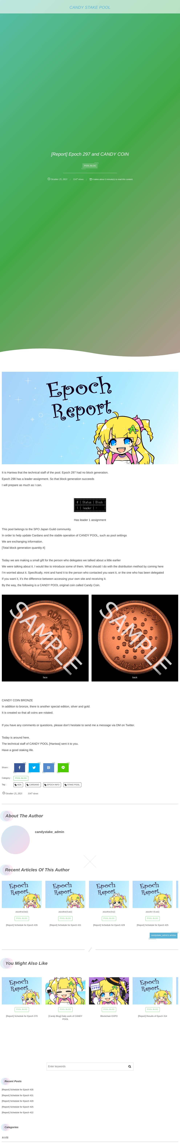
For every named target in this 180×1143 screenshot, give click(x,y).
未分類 (5, 1137)
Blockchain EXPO (109, 1018)
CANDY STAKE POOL (90, 7)
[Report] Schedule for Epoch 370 (22, 1018)
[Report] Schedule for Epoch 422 (17, 1112)
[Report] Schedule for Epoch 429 (109, 927)
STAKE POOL (73, 785)
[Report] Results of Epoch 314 (152, 1018)
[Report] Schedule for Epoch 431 (65, 927)
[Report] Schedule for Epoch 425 (152, 927)
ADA (19, 785)
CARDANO (34, 785)
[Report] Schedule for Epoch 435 (22, 927)
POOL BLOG (90, 166)
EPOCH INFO (53, 785)
